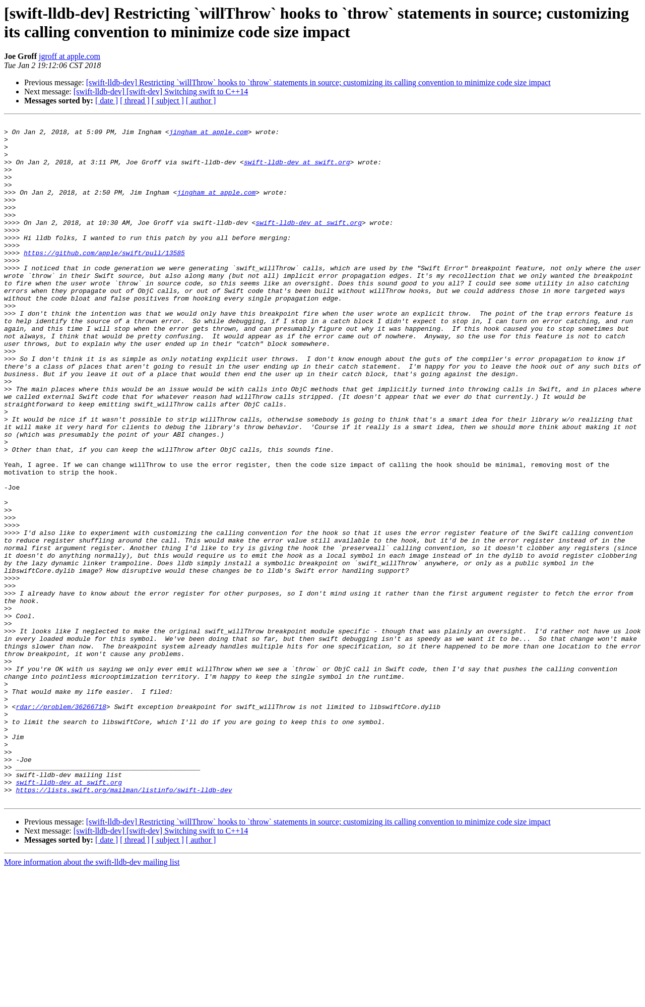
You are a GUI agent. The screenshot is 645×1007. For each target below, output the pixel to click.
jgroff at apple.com (69, 56)
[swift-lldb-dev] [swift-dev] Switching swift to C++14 (161, 91)
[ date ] (106, 100)
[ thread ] (135, 100)
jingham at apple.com (208, 134)
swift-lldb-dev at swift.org (297, 170)
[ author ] (201, 100)
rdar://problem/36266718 (61, 824)
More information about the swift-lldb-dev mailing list (91, 998)
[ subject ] (168, 100)
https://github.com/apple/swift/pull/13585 (104, 279)
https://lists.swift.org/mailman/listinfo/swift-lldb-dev (124, 924)
